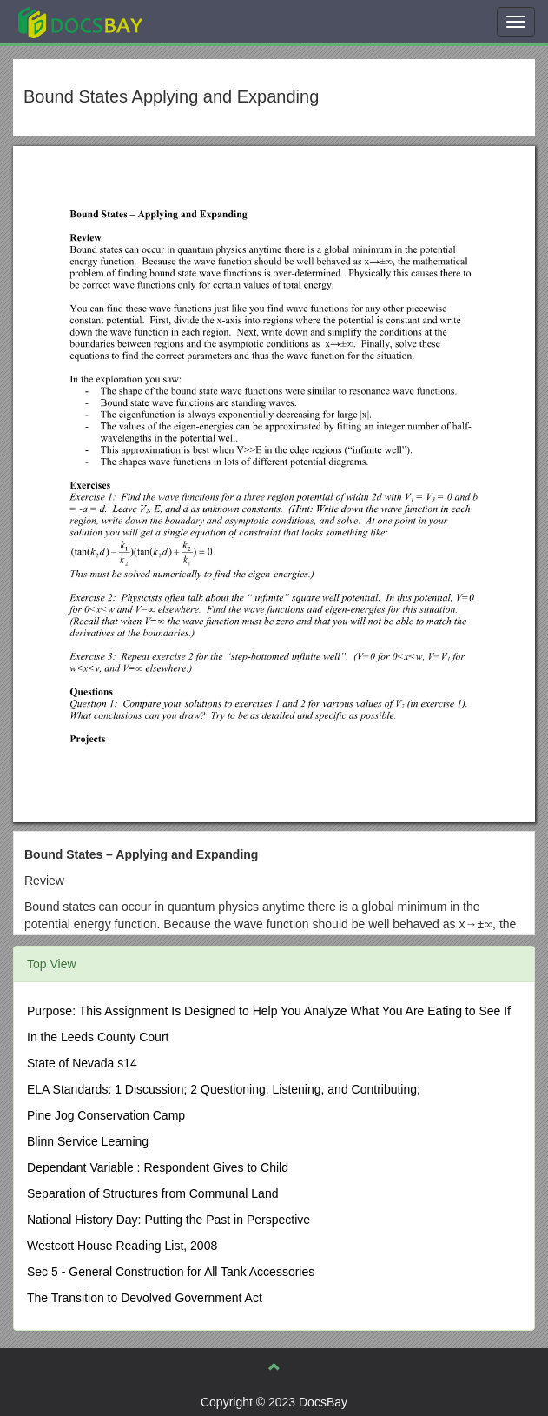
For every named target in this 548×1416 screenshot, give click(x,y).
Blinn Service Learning (88, 1141)
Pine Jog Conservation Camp (106, 1115)
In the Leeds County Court (97, 1037)
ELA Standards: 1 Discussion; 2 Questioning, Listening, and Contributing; (223, 1089)
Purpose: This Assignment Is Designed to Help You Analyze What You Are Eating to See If (269, 1011)
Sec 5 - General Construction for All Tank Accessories (170, 1272)
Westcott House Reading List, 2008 (122, 1246)
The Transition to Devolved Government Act (144, 1298)
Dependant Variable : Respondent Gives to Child (157, 1167)
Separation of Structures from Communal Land (152, 1193)
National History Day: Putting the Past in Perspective (168, 1220)
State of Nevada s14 (82, 1063)
